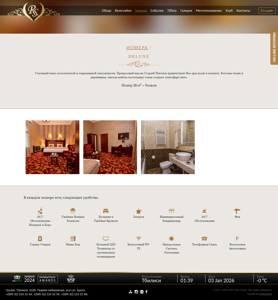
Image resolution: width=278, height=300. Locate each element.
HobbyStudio (265, 294)
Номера (137, 47)
